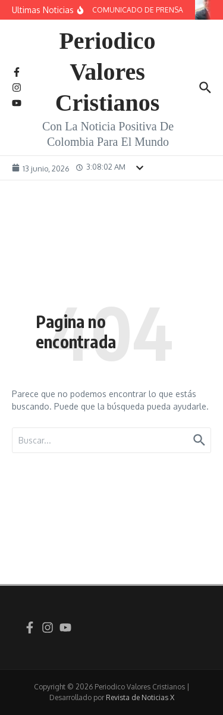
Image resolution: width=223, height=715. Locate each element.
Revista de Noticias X (140, 697)
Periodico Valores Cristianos (107, 71)
